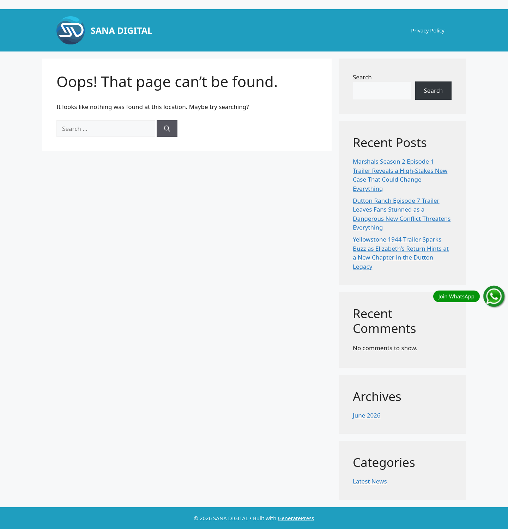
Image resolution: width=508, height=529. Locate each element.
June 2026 (367, 415)
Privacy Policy (428, 30)
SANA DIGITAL (121, 30)
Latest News (370, 481)
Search (362, 77)
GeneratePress (296, 518)
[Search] (167, 128)
